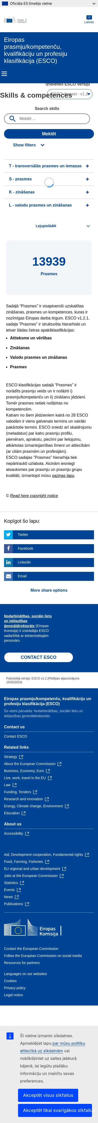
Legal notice (13, 995)
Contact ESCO (15, 736)
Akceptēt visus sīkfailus (48, 1095)
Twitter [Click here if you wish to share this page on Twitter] (23, 535)
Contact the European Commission (31, 949)
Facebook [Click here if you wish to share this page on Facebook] (25, 548)
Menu (4, 73)
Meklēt (49, 133)
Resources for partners (22, 963)
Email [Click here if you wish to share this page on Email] (22, 576)
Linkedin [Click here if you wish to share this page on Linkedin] (24, 562)
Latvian (89, 19)
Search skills (47, 108)
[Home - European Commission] (44, 19)
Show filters (24, 145)
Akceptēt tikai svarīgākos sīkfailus (57, 1110)
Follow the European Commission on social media (43, 956)
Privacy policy (15, 988)
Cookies (10, 981)
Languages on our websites (25, 974)
